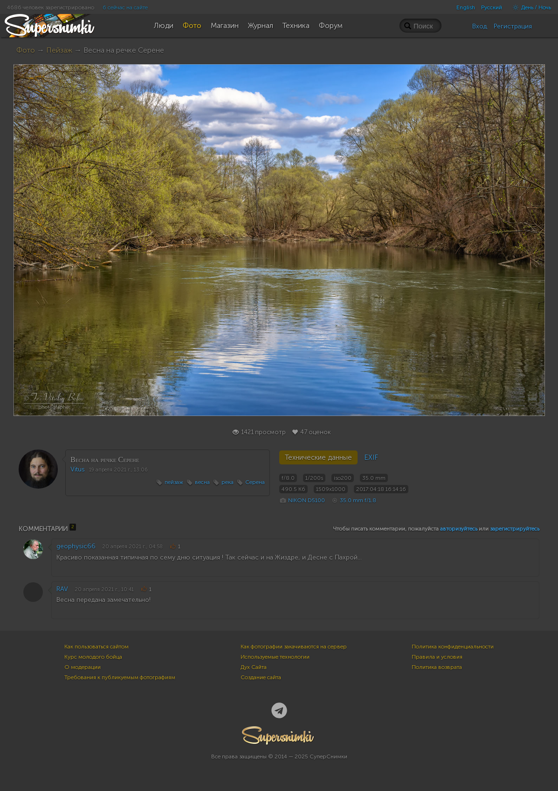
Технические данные (318, 457)
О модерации (82, 667)
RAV (62, 589)
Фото (25, 50)
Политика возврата (437, 667)
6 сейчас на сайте (125, 7)
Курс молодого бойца (93, 657)
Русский (491, 7)
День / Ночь (529, 7)
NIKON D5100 (306, 500)
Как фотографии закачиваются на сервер (294, 646)
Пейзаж (59, 50)
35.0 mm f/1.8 (358, 500)
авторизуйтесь (458, 528)
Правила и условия (437, 657)
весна (202, 482)
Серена (255, 482)
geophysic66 (76, 546)
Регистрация (513, 26)
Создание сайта (261, 677)
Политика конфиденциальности (453, 646)
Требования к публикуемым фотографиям (119, 677)
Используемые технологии (275, 657)
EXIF (371, 457)
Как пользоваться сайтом (96, 646)
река (227, 482)
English (465, 7)
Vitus (77, 469)
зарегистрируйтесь (514, 528)
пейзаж (174, 482)
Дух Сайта (254, 667)
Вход (479, 26)
